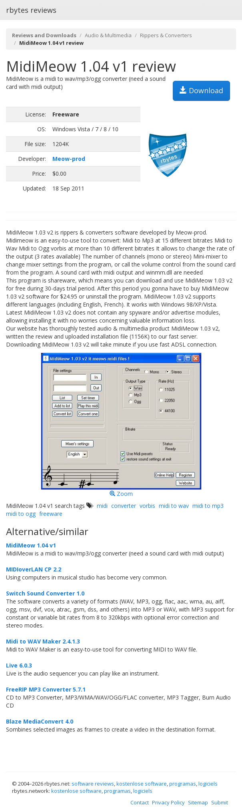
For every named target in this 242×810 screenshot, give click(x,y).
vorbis (147, 505)
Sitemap (198, 802)
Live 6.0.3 (19, 665)
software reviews (93, 783)
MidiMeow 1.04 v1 (31, 545)
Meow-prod (68, 158)
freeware (50, 513)
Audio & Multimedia (108, 35)
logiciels (208, 783)
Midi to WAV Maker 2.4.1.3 (43, 641)
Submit (219, 802)
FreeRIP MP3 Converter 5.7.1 (46, 689)
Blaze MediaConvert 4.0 (39, 721)
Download (201, 90)
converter (123, 505)
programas (182, 783)
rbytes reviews (31, 10)
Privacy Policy (168, 802)
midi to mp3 (208, 505)
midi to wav (174, 505)
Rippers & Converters (166, 35)
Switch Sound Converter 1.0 (45, 593)
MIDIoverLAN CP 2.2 (33, 569)
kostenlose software (141, 783)
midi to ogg (21, 513)
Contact (139, 802)
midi (102, 505)
